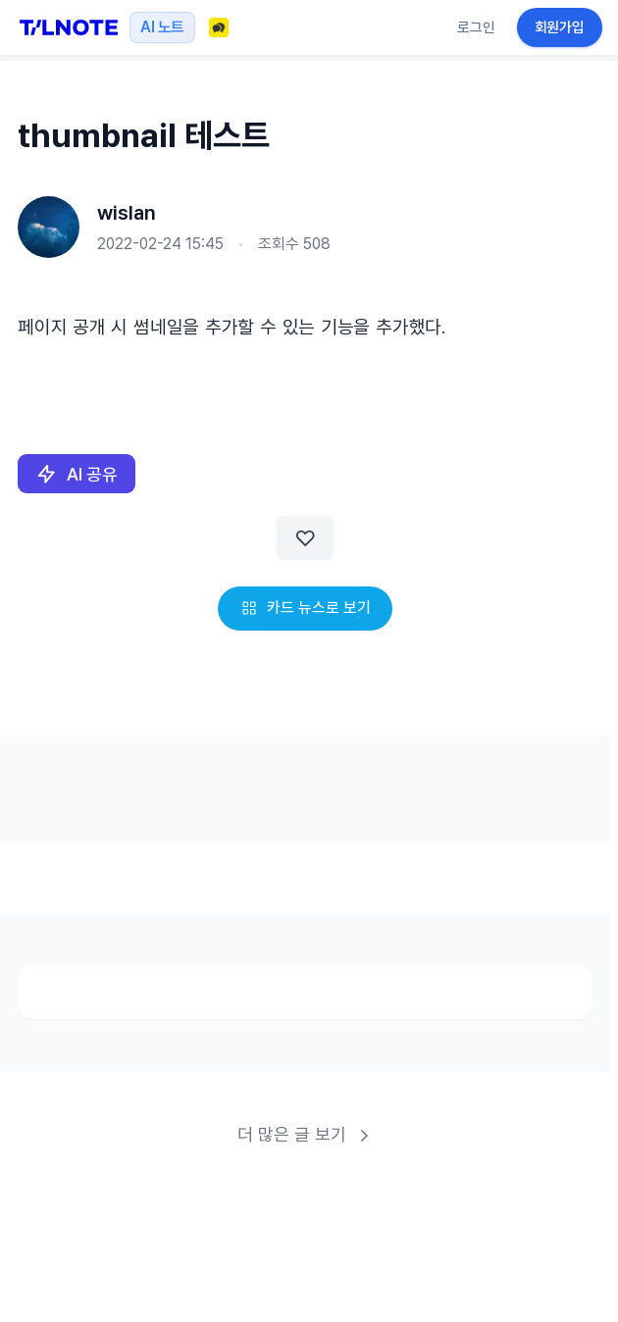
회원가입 (560, 27)
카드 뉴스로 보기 (305, 607)
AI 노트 (162, 27)
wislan (126, 213)
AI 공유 (76, 474)
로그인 (476, 27)
